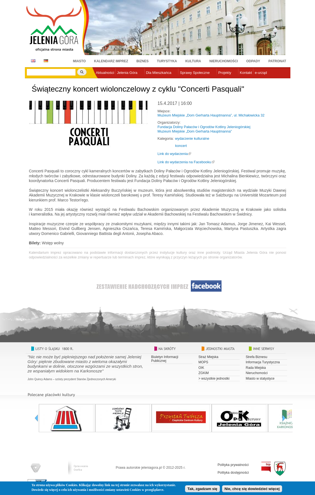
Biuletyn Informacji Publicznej (164, 359)
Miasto (79, 61)
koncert (181, 146)
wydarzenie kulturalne (192, 138)
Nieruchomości (223, 61)
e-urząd (261, 73)
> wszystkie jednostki (214, 378)
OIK (201, 368)
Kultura (193, 61)
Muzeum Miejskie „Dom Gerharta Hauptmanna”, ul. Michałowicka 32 (211, 115)
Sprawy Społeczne (195, 73)
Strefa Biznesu (256, 357)
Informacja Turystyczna (263, 362)
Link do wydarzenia (173, 154)
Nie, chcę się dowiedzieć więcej (252, 489)
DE (45, 60)
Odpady (253, 61)
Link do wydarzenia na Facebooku (184, 162)
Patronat (277, 61)
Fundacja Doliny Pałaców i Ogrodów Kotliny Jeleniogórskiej (204, 127)
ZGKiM (204, 373)
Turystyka (167, 61)
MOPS (203, 362)
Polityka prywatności (233, 465)
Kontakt (246, 73)
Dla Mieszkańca (158, 73)
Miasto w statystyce (260, 378)
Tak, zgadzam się (202, 489)
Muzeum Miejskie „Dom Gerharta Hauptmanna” (195, 131)
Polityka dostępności (233, 473)
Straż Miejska (208, 357)
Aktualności (105, 73)
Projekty (224, 73)
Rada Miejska (256, 368)
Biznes (142, 61)
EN (32, 60)
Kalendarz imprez (111, 61)
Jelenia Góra (127, 73)
